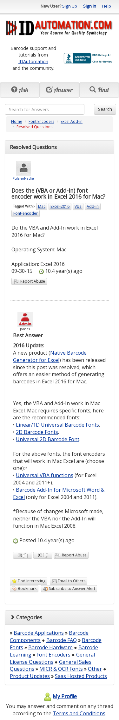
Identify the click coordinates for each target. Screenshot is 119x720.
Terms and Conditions (79, 713)
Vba (78, 206)
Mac (41, 206)
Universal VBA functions (44, 475)
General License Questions (52, 658)
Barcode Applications (39, 632)
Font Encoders (41, 121)
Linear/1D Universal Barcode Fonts (57, 424)
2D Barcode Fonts (37, 432)
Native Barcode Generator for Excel (50, 356)
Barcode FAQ (61, 640)
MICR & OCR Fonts (61, 668)
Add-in (93, 206)
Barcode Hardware (50, 647)
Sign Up (69, 6)
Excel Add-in (72, 121)
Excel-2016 (59, 206)
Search (105, 109)
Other (95, 668)
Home (16, 121)
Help (106, 6)
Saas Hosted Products (81, 676)
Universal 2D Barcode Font (47, 439)
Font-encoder (25, 213)
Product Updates (30, 676)
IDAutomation (33, 61)
